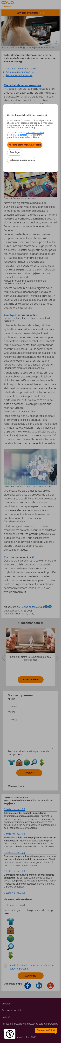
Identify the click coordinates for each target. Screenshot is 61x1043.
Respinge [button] (15, 152)
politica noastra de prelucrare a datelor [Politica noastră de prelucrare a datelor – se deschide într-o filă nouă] (25, 133)
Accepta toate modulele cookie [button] (25, 144)
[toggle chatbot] (46, 1032)
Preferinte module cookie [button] (22, 160)
